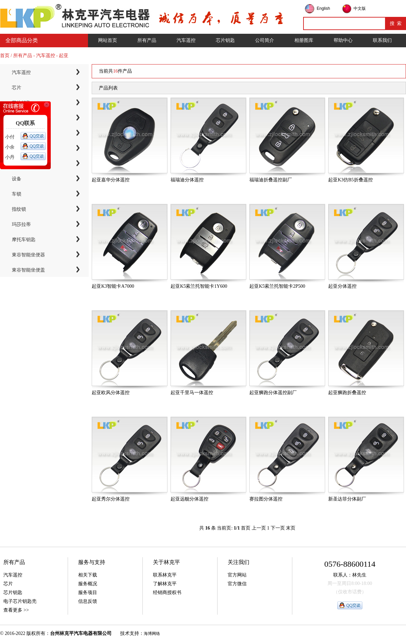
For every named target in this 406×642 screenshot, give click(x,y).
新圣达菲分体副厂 (347, 499)
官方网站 (237, 574)
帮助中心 (343, 40)
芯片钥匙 (225, 40)
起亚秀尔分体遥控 (111, 499)
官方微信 (237, 583)
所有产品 (146, 40)
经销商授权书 (167, 592)
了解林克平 (165, 583)
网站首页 (107, 40)
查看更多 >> (16, 610)
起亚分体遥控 (342, 286)
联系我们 (382, 40)
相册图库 (303, 40)
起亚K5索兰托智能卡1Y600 (199, 286)
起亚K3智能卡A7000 (113, 286)
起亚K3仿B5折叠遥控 (350, 179)
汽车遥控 (186, 40)
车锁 (16, 194)
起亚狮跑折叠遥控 (347, 392)
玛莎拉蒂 (21, 224)
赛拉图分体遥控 (266, 499)
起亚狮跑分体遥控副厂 (273, 392)
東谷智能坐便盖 (28, 270)
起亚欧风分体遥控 (111, 392)
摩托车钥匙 (24, 239)
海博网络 (152, 633)
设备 (16, 178)
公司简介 (264, 40)
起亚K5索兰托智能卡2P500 (277, 286)
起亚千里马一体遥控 (192, 392)
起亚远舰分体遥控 (189, 499)
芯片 (16, 87)
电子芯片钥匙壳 (20, 601)
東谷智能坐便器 (28, 254)
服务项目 (87, 592)
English (323, 8)
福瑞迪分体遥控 (187, 179)
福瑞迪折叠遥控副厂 (270, 179)
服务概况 (87, 583)
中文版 (360, 8)
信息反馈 (87, 601)
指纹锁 (19, 209)
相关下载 (87, 574)
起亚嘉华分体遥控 (111, 179)
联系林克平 (165, 574)
